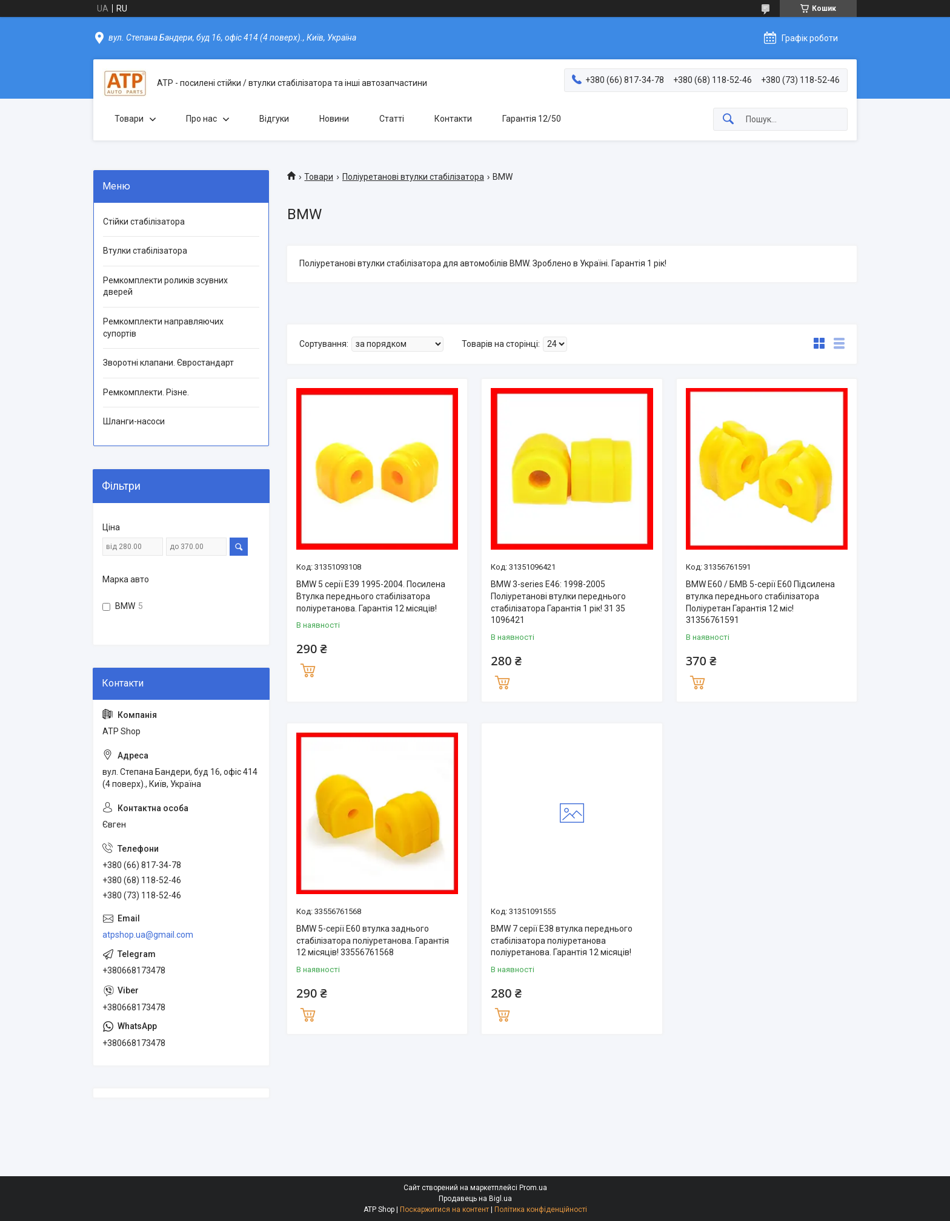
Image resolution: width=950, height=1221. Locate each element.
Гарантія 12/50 (531, 118)
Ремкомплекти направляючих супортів (163, 327)
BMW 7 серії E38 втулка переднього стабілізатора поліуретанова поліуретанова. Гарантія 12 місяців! (562, 940)
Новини (334, 118)
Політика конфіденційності (540, 1209)
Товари (129, 118)
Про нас (201, 118)
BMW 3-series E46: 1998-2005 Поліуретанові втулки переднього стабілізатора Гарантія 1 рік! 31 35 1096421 (558, 602)
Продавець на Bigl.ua (475, 1198)
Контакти (453, 118)
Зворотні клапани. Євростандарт (168, 362)
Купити (307, 668)
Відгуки (274, 118)
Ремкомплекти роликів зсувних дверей (165, 286)
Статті (391, 118)
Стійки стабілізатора (144, 221)
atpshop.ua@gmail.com (147, 935)
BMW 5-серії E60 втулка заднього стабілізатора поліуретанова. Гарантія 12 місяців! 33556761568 (372, 940)
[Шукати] (728, 119)
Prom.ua (533, 1187)
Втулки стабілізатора (145, 250)
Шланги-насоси (134, 421)
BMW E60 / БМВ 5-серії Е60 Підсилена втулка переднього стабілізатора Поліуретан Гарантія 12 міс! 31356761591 (760, 602)
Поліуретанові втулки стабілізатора (413, 177)
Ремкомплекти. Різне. (146, 392)
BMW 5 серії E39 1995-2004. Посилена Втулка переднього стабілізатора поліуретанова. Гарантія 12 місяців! (370, 596)
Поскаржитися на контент (444, 1209)
